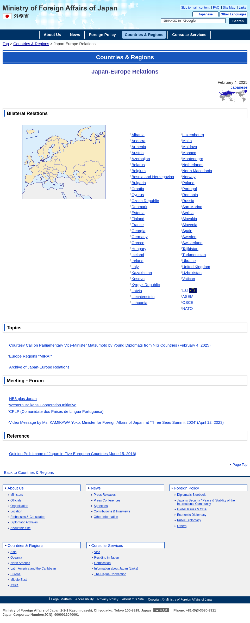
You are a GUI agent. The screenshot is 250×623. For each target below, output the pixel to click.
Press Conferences (107, 500)
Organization (19, 506)
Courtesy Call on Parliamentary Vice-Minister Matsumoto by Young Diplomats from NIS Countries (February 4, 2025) (109, 345)
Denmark (139, 206)
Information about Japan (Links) (116, 568)
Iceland (138, 254)
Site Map (229, 7)
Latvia (137, 290)
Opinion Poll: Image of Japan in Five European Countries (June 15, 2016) (72, 453)
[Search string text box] (193, 20)
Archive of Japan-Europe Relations (39, 367)
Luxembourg (193, 134)
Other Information (106, 517)
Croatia (138, 188)
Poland (188, 182)
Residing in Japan (106, 557)
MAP (163, 610)
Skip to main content (195, 7)
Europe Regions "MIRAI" (30, 356)
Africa (14, 585)
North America (20, 563)
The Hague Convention (110, 574)
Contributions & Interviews (112, 511)
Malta (187, 140)
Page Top (240, 465)
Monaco (189, 152)
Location (16, 511)
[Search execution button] (238, 21)
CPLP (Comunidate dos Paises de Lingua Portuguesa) (56, 411)
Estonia (138, 212)
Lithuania (139, 302)
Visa (97, 552)
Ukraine (189, 260)
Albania (138, 134)
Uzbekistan (192, 272)
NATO (187, 308)
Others (181, 526)
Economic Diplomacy (191, 515)
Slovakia (189, 218)
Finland (138, 218)
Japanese (205, 14)
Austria (138, 152)
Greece (138, 242)
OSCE (187, 302)
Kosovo (138, 278)
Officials (15, 500)
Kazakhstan (142, 272)
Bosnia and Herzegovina (153, 176)
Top (6, 43)
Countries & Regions (31, 43)
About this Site (20, 528)
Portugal (189, 188)
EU (185, 290)
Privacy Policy (107, 599)
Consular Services (107, 545)
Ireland (137, 260)
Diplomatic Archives (24, 522)
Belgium (139, 170)
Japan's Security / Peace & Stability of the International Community (206, 502)
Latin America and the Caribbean (33, 568)
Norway (189, 176)
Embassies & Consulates (27, 517)
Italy (135, 266)
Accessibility (84, 599)
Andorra (138, 140)
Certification (102, 563)
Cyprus (138, 194)
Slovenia (189, 224)
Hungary (139, 248)
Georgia (138, 230)
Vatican (188, 278)
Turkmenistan (194, 254)
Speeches (101, 506)
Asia (13, 552)
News (96, 488)
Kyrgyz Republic (146, 284)
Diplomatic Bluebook (191, 495)
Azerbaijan (141, 158)
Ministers (16, 495)
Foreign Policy (186, 488)
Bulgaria (139, 182)
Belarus (138, 164)
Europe (15, 574)
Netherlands (192, 164)
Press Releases (105, 495)
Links (242, 7)
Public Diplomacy (189, 520)
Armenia (139, 146)
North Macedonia (197, 170)
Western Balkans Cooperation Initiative (42, 405)
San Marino (192, 206)
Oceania (16, 557)
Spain (187, 230)
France (138, 224)
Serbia (187, 212)
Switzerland (192, 242)
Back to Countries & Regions (29, 472)
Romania (190, 194)
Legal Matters (61, 599)
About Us (16, 488)
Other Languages (233, 14)
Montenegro (192, 158)
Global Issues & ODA (192, 509)
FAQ (216, 7)
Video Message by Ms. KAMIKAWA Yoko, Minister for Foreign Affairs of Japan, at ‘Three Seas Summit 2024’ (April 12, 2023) (116, 422)
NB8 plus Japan (23, 398)
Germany (140, 236)
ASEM (187, 296)
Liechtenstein (143, 296)
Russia (188, 200)
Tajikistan (190, 248)
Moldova (189, 146)
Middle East (18, 580)
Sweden (189, 236)
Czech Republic (145, 200)
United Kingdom (196, 266)
